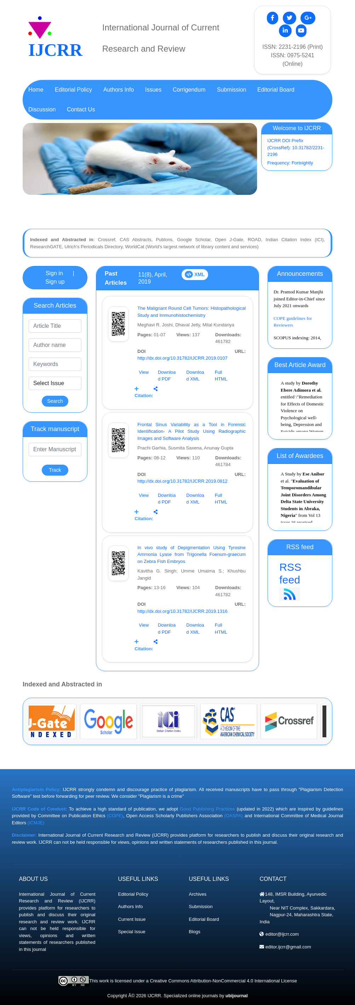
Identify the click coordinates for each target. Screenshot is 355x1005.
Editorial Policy (133, 894)
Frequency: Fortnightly (290, 162)
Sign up (54, 282)
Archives (197, 894)
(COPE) (115, 815)
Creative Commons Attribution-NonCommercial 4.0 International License (223, 980)
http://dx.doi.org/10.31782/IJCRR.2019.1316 (182, 611)
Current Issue (132, 919)
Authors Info (130, 906)
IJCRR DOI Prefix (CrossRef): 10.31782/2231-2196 (295, 147)
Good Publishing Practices (207, 809)
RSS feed (300, 581)
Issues (153, 90)
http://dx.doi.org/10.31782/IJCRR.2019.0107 (182, 358)
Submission (200, 906)
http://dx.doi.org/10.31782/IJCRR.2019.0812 (182, 481)
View (144, 372)
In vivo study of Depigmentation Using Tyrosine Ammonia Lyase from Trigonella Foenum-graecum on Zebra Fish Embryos (191, 554)
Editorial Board (204, 919)
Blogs (194, 931)
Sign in (54, 273)
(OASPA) (233, 815)
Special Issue (131, 931)
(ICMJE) (36, 822)
